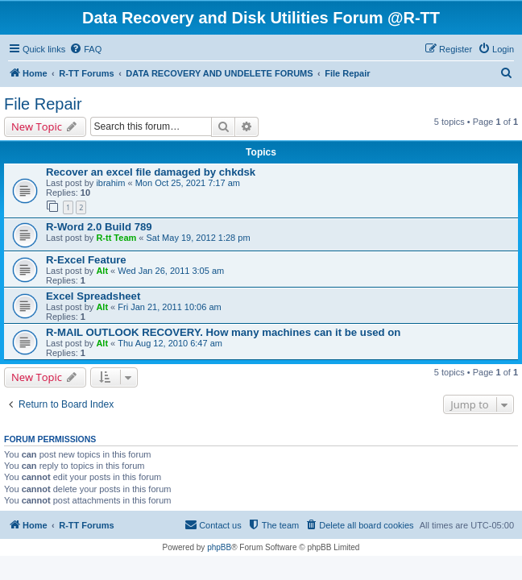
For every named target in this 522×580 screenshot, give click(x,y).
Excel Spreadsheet (93, 296)
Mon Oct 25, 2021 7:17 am (187, 183)
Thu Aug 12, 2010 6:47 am (170, 343)
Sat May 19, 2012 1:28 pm (199, 237)
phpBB (219, 547)
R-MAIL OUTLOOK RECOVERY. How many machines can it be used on (223, 332)
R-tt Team (116, 237)
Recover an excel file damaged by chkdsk (150, 172)
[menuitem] (85, 49)
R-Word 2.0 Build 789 (99, 227)
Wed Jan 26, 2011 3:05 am (171, 271)
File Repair (43, 104)
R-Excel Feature (86, 260)
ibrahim (110, 183)
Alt (102, 271)
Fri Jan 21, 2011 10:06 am (169, 307)
